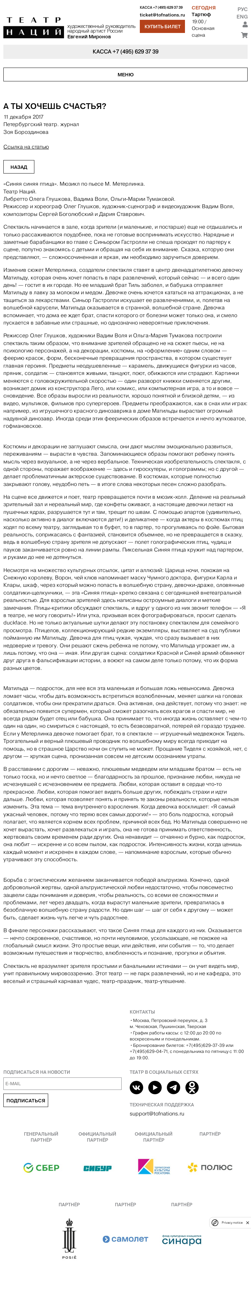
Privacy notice (232, 1222)
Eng (242, 16)
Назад (18, 167)
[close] (247, 1222)
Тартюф (201, 14)
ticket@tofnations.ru (162, 15)
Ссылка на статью (26, 147)
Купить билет (163, 27)
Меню (126, 75)
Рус (243, 9)
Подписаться (25, 1101)
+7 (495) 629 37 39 (168, 7)
